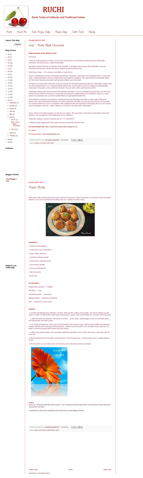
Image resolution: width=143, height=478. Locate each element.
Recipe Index (61, 32)
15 (9, 86)
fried (40, 430)
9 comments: (65, 427)
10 (9, 100)
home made (50, 143)
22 (9, 66)
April (11, 117)
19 (9, 74)
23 (9, 63)
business (37, 143)
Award (36, 430)
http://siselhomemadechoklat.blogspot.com (61, 127)
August (12, 108)
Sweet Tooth (78, 32)
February (13, 136)
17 (9, 80)
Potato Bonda (37, 187)
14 (9, 89)
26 (9, 54)
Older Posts (107, 470)
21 (9, 69)
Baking (91, 32)
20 (9, 71)
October (12, 105)
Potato (44, 430)
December (13, 103)
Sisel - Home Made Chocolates (46, 45)
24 (9, 60)
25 (9, 57)
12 (9, 94)
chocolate (43, 143)
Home (9, 32)
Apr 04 (13, 129)
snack (57, 430)
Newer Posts (33, 470)
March (12, 133)
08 (9, 142)
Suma (31, 405)
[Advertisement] (15, 223)
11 (9, 97)
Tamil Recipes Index (40, 32)
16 (9, 83)
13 (9, 91)
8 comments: (65, 140)
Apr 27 (13, 119)
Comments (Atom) (44, 473)
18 (9, 77)
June (11, 111)
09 (9, 139)
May (11, 114)
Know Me (21, 32)
